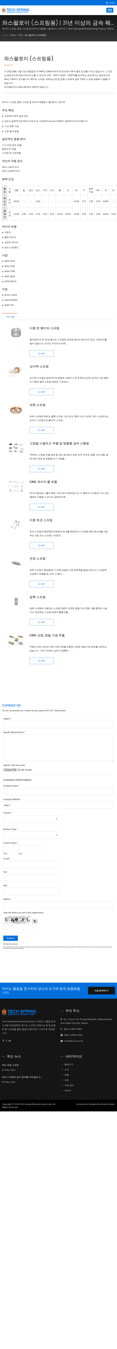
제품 (66, 1074)
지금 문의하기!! (101, 990)
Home (13, 35)
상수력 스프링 (39, 366)
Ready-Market (108, 1104)
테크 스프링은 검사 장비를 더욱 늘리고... (22, 1077)
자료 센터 (69, 1085)
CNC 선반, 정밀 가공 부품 (47, 635)
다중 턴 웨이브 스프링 (44, 328)
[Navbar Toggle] (109, 10)
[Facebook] (3, 1040)
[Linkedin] (10, 1040)
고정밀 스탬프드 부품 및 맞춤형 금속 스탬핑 (59, 443)
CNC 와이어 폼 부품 (43, 482)
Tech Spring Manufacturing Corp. (36, 1104)
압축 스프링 (38, 597)
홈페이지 (68, 1064)
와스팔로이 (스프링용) (35, 35)
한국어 (112, 3)
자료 (20, 35)
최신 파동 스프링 (10, 1065)
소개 (66, 1069)
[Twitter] (6, 1040)
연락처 (67, 1090)
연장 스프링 (38, 559)
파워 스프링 (38, 405)
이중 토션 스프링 (41, 520)
